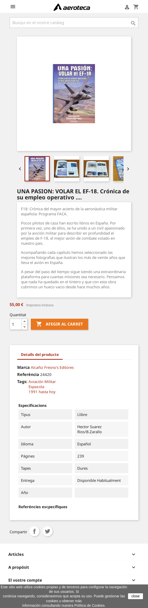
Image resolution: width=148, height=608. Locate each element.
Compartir (34, 531)
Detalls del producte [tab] (40, 354)
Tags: (22, 381)
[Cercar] (74, 22)
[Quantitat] (16, 324)
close (135, 596)
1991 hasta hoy (42, 391)
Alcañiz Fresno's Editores (52, 367)
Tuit (47, 531)
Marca (23, 367)
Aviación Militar (42, 381)
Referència (28, 374)
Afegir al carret (59, 324)
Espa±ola (36, 386)
